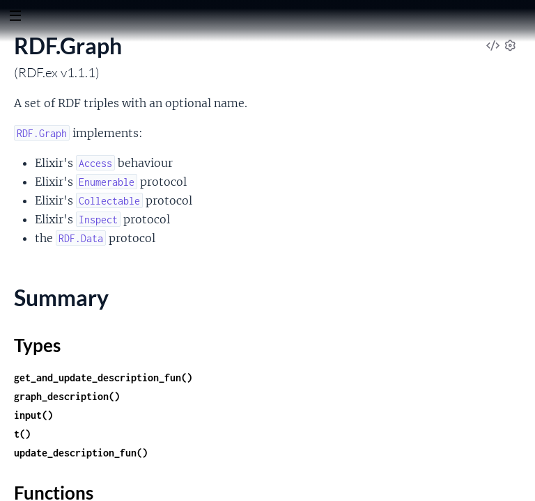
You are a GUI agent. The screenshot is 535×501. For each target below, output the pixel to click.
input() (33, 415)
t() (22, 434)
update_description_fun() (81, 453)
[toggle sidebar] (15, 17)
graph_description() (67, 396)
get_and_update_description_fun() (103, 377)
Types (37, 345)
